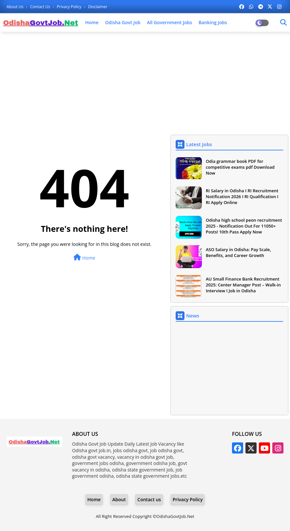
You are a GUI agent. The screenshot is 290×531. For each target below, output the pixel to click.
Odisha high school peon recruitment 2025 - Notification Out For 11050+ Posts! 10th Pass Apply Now (244, 226)
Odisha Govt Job (123, 22)
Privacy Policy (69, 6)
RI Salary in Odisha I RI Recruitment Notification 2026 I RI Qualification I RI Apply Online (242, 196)
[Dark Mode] (283, 22)
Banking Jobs (213, 22)
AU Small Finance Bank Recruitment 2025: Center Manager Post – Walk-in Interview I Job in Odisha (243, 285)
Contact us (40, 6)
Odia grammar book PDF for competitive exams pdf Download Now (240, 167)
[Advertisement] (145, 84)
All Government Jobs (169, 22)
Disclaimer (97, 6)
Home (92, 22)
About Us (16, 6)
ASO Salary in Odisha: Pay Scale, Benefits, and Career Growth (238, 252)
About (119, 499)
